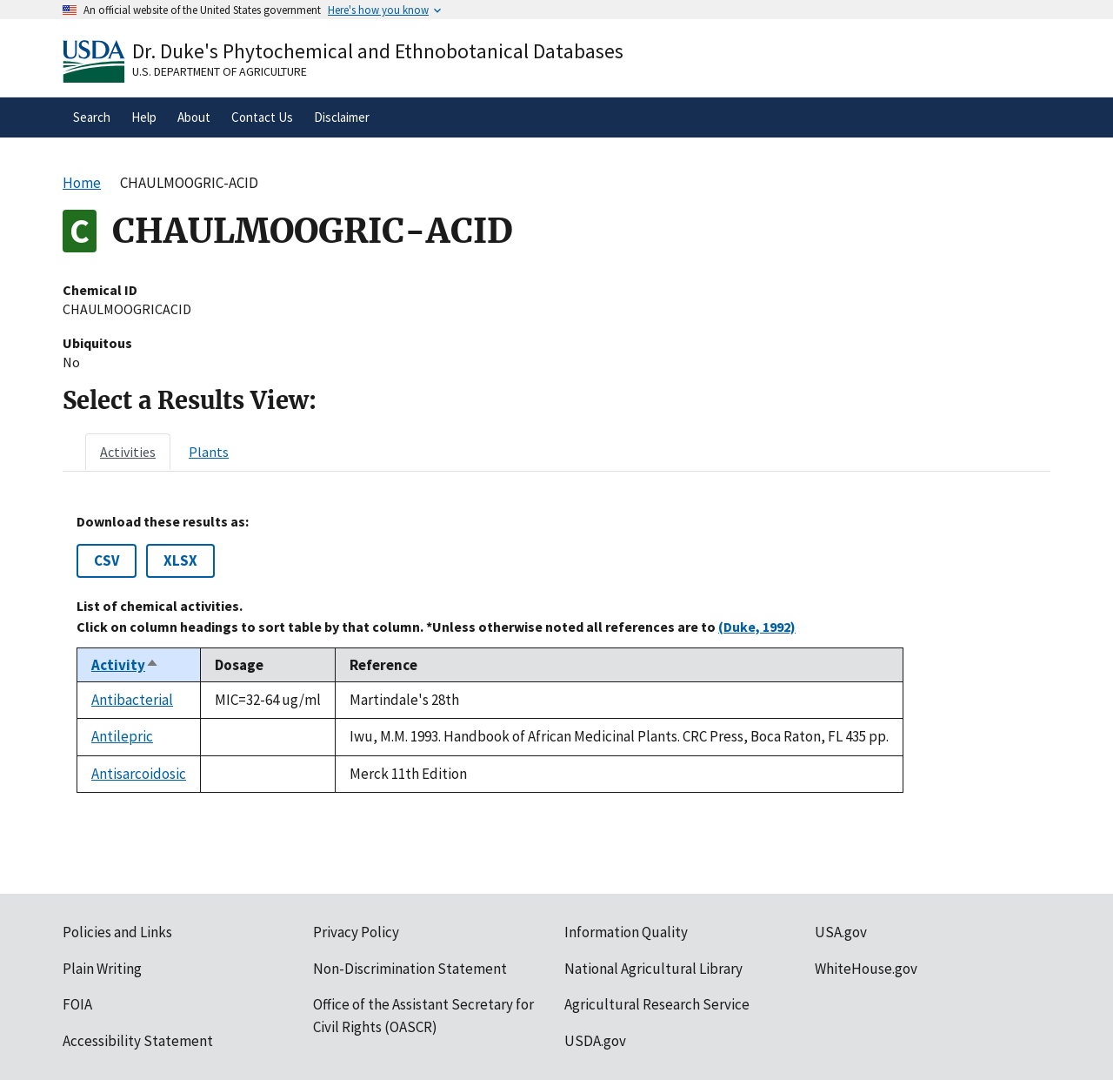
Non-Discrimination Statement (410, 968)
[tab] (127, 452)
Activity (125, 664)
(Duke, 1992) (757, 626)
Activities (128, 451)
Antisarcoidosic (138, 773)
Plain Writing (102, 968)
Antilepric (122, 736)
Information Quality (626, 932)
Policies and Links (117, 932)
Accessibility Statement (138, 1040)
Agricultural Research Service (657, 1004)
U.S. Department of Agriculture (219, 71)
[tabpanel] (556, 653)
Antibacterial (132, 699)
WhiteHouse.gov (866, 968)
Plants (209, 451)
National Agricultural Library (653, 968)
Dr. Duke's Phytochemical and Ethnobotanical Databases (377, 51)
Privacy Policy (356, 932)
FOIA (77, 1004)
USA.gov (841, 932)
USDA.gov (595, 1040)
